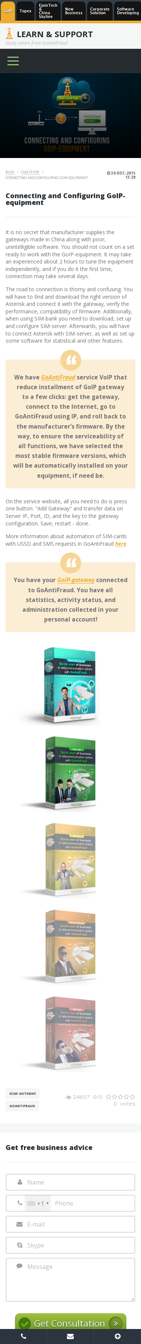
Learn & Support (55, 34)
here (120, 544)
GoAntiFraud (58, 378)
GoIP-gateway (76, 580)
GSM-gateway (22, 1093)
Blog (10, 172)
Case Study (30, 172)
